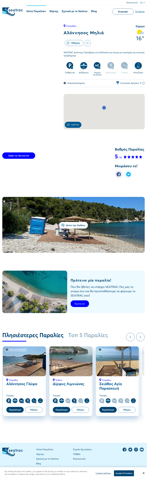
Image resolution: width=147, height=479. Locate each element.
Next (140, 337)
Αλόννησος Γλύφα (21, 384)
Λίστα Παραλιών (36, 11)
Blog (94, 11)
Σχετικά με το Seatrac (75, 11)
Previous (130, 337)
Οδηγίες (73, 42)
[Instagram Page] (136, 450)
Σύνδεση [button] (140, 11)
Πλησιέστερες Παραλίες (33, 335)
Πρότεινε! (80, 303)
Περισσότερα (15, 409)
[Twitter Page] (130, 450)
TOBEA (76, 454)
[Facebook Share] (119, 177)
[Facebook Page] (125, 450)
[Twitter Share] (128, 177)
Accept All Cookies (124, 475)
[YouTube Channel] (142, 450)
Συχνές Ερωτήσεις (82, 449)
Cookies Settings (103, 475)
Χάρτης (53, 11)
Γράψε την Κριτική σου (18, 155)
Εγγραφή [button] (123, 11)
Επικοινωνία (132, 2)
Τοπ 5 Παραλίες (88, 335)
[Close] (143, 475)
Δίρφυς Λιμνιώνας (68, 384)
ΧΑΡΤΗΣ (73, 124)
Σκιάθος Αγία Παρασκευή (110, 386)
